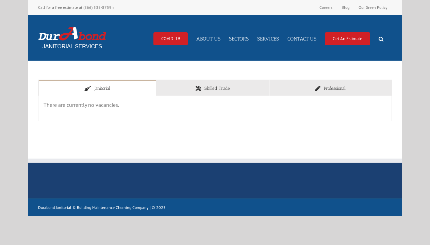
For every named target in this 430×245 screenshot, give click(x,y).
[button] (389, 38)
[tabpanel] (215, 108)
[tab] (97, 88)
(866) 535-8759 (97, 7)
